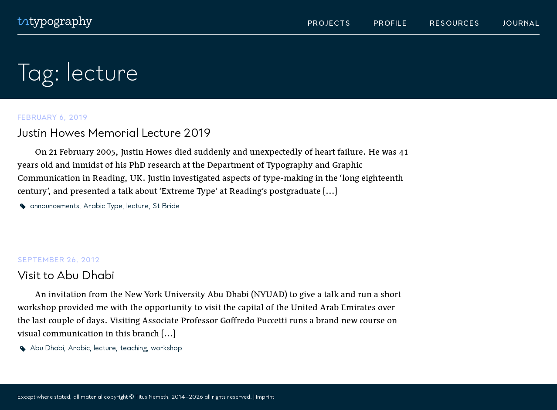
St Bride (166, 206)
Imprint (265, 397)
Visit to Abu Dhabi (66, 275)
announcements (54, 206)
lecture (137, 206)
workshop (166, 348)
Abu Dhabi (47, 348)
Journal (521, 23)
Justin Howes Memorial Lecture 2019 (114, 133)
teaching (133, 348)
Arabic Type (102, 206)
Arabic (79, 348)
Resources (455, 23)
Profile (391, 23)
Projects (329, 23)
